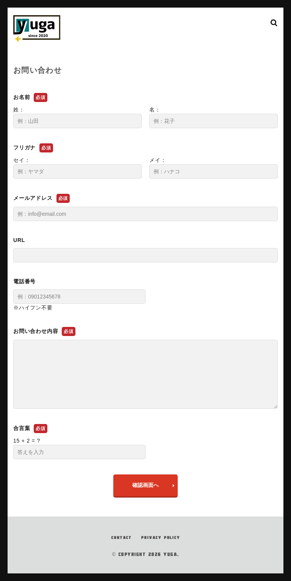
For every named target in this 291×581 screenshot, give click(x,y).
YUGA (170, 554)
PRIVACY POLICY (160, 537)
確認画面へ (145, 485)
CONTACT (121, 537)
